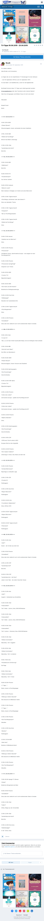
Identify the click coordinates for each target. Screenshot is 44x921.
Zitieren (7, 836)
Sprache (19, 915)
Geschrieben (14, 65)
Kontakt (26, 915)
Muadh (6, 50)
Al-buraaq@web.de (6, 91)
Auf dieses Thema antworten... (12, 853)
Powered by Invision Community (22, 918)
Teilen (11, 862)
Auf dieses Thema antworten (22, 57)
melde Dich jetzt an (10, 846)
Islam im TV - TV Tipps (20, 51)
